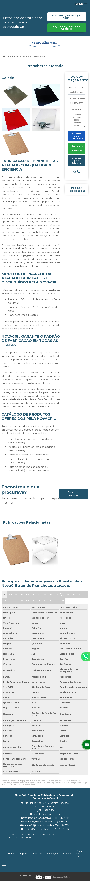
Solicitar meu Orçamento (77, 136)
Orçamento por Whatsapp (77, 148)
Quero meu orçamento (74, 494)
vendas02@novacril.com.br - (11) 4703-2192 (45, 821)
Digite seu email (76, 87)
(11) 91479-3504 (45, 810)
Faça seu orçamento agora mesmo (67, 16)
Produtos (37, 853)
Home (11, 853)
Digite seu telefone (76, 98)
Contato (67, 853)
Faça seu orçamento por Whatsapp (66, 27)
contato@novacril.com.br (45, 814)
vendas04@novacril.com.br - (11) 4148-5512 (45, 829)
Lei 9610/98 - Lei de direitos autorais (21, 785)
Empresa (23, 853)
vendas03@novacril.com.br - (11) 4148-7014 (45, 825)
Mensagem (76, 109)
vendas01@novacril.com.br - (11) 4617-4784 (45, 818)
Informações (52, 853)
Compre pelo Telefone (76, 160)
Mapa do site (79, 853)
